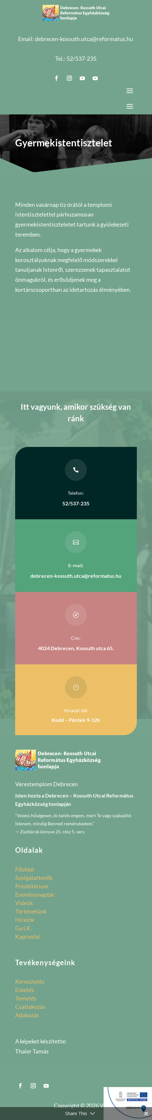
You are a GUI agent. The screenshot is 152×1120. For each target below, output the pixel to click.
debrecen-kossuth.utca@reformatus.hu (84, 38)
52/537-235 (81, 58)
